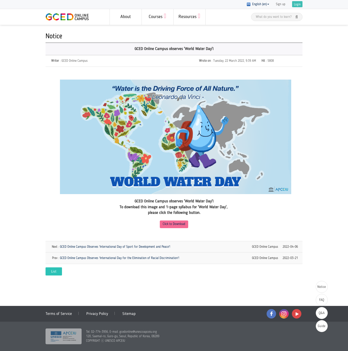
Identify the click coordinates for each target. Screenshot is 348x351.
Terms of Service (59, 314)
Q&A (322, 313)
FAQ (321, 300)
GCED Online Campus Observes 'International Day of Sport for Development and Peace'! (115, 246)
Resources (189, 16)
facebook (271, 314)
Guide (321, 326)
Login (297, 4)
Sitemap (129, 314)
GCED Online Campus (67, 17)
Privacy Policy (97, 314)
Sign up (280, 4)
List (53, 271)
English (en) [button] (258, 4)
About (125, 17)
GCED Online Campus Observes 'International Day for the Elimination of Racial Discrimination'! (119, 258)
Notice (321, 287)
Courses (157, 16)
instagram (284, 314)
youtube (296, 314)
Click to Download (174, 224)
